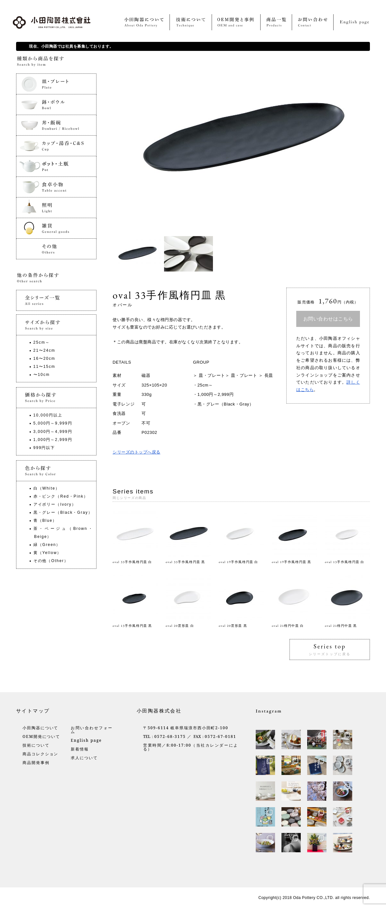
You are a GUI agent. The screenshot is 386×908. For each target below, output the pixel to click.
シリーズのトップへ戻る (137, 452)
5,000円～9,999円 (52, 423)
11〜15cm (44, 366)
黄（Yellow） (47, 552)
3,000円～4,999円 (52, 431)
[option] (138, 254)
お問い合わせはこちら (328, 319)
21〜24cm (44, 350)
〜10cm (41, 374)
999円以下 (44, 447)
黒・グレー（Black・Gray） (226, 404)
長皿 (268, 375)
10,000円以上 (47, 415)
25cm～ (205, 385)
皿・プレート (212, 375)
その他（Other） (51, 561)
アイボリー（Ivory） (54, 504)
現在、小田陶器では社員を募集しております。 (71, 46)
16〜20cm (44, 358)
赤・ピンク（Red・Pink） (60, 496)
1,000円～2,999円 (216, 394)
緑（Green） (47, 544)
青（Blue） (45, 520)
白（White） (46, 488)
